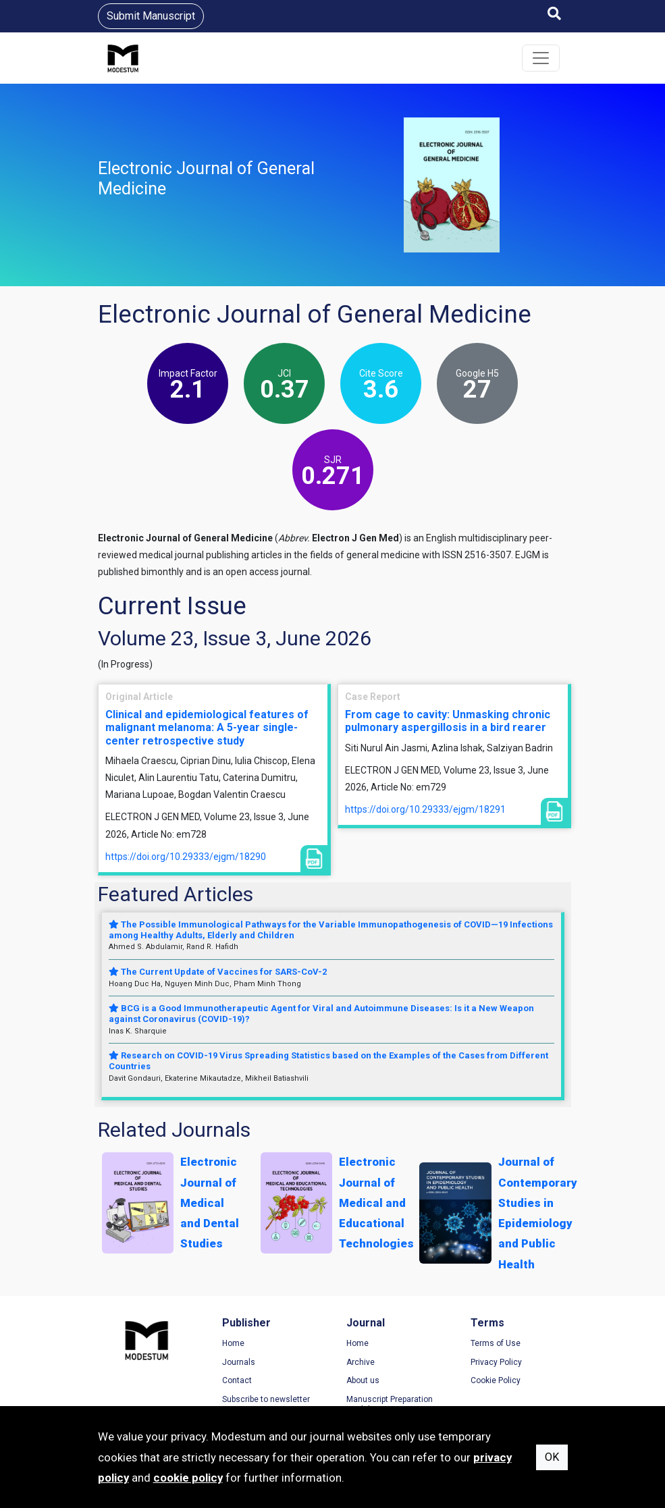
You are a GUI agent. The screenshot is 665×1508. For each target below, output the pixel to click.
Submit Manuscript (151, 15)
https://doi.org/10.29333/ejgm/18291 (425, 809)
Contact (237, 1380)
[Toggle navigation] (541, 58)
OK (552, 1457)
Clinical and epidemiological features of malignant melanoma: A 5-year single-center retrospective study (207, 727)
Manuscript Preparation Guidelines (389, 1405)
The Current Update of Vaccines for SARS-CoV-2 (218, 972)
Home (233, 1343)
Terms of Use (496, 1343)
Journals (238, 1362)
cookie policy (188, 1477)
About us (362, 1380)
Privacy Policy (496, 1362)
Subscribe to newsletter (266, 1399)
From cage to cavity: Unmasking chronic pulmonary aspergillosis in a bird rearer (447, 721)
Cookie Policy (496, 1380)
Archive (360, 1362)
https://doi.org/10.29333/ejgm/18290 (185, 856)
